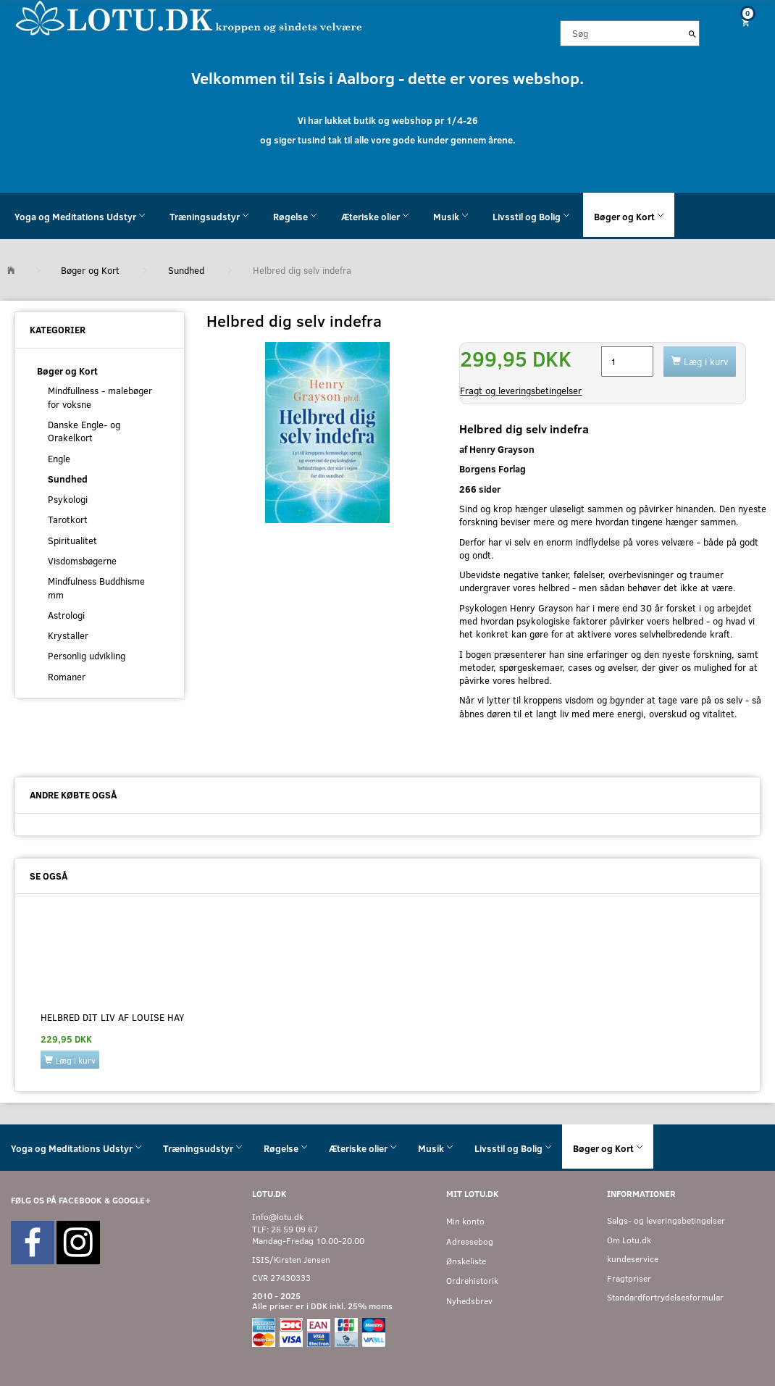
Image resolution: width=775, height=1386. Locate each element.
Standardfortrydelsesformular (665, 1297)
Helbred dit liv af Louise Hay (112, 1017)
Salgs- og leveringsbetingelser (666, 1220)
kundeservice (632, 1258)
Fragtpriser (629, 1278)
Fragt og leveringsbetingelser (521, 390)
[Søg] (692, 33)
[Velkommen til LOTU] (189, 17)
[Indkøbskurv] (742, 22)
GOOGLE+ (131, 1200)
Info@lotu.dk (277, 1216)
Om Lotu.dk (629, 1240)
